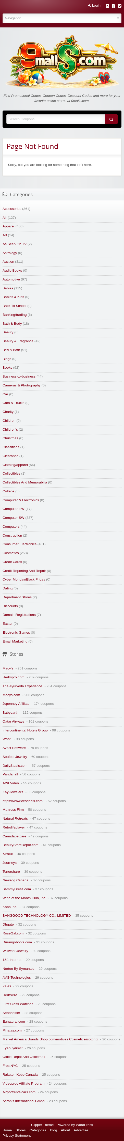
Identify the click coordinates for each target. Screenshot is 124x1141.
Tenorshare (11, 871)
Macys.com (11, 695)
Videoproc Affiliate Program (23, 1083)
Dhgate (8, 924)
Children (9, 421)
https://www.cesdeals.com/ (23, 801)
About (65, 1130)
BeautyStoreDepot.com (21, 845)
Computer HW (13, 509)
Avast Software (14, 748)
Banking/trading (15, 315)
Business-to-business (19, 376)
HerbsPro (10, 995)
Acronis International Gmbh (24, 1101)
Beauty (8, 332)
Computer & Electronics (21, 500)
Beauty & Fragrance (18, 341)
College (8, 491)
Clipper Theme (42, 1125)
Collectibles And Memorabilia (25, 482)
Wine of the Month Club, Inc (24, 898)
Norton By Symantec (18, 969)
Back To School (14, 306)
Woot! (7, 739)
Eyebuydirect (13, 1048)
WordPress (84, 1125)
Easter (8, 624)
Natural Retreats (15, 818)
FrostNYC (10, 1066)
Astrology (10, 253)
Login (94, 5)
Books (7, 367)
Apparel (9, 226)
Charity (8, 412)
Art (5, 235)
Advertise (81, 1130)
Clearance (10, 456)
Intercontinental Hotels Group (25, 730)
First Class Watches (18, 1004)
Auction (8, 261)
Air (5, 218)
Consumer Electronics (19, 544)
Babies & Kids (13, 297)
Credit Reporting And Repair (24, 571)
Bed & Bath (11, 350)
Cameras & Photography (22, 385)
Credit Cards (12, 562)
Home (7, 1130)
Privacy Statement (17, 1135)
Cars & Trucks (13, 403)
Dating (8, 588)
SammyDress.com (17, 889)
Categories (38, 1130)
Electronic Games (16, 632)
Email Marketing (15, 641)
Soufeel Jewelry (15, 757)
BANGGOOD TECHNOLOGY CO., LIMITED (37, 915)
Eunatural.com (14, 1021)
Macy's (8, 668)
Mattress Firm (13, 809)
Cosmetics (11, 553)
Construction (12, 535)
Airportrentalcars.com (19, 1092)
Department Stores (17, 597)
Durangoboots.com (17, 942)
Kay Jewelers (13, 792)
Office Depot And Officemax (24, 1057)
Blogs (7, 359)
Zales (7, 986)
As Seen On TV (15, 244)
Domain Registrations (19, 615)
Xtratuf (8, 854)
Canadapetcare (14, 836)
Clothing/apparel (15, 465)
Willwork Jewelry (15, 951)
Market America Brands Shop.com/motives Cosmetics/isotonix (50, 1039)
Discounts (10, 606)
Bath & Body (12, 323)
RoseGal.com (13, 933)
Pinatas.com (12, 1030)
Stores (21, 1130)
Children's (10, 429)
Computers (11, 526)
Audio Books (12, 270)
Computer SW (13, 518)
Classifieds (11, 447)
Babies (8, 288)
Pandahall (10, 774)
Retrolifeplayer (14, 827)
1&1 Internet (12, 960)
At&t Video (11, 783)
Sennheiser (11, 1013)
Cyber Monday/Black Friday (24, 579)
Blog (53, 1130)
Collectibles (11, 473)
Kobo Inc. (10, 907)
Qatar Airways (13, 721)
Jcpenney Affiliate (16, 704)
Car (5, 394)
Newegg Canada (15, 880)
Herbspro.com (13, 677)
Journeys (10, 863)
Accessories (12, 209)
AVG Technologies (17, 977)
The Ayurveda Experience (22, 686)
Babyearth (10, 712)
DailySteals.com (15, 766)
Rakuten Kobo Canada (20, 1074)
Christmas (10, 438)
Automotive (11, 279)
